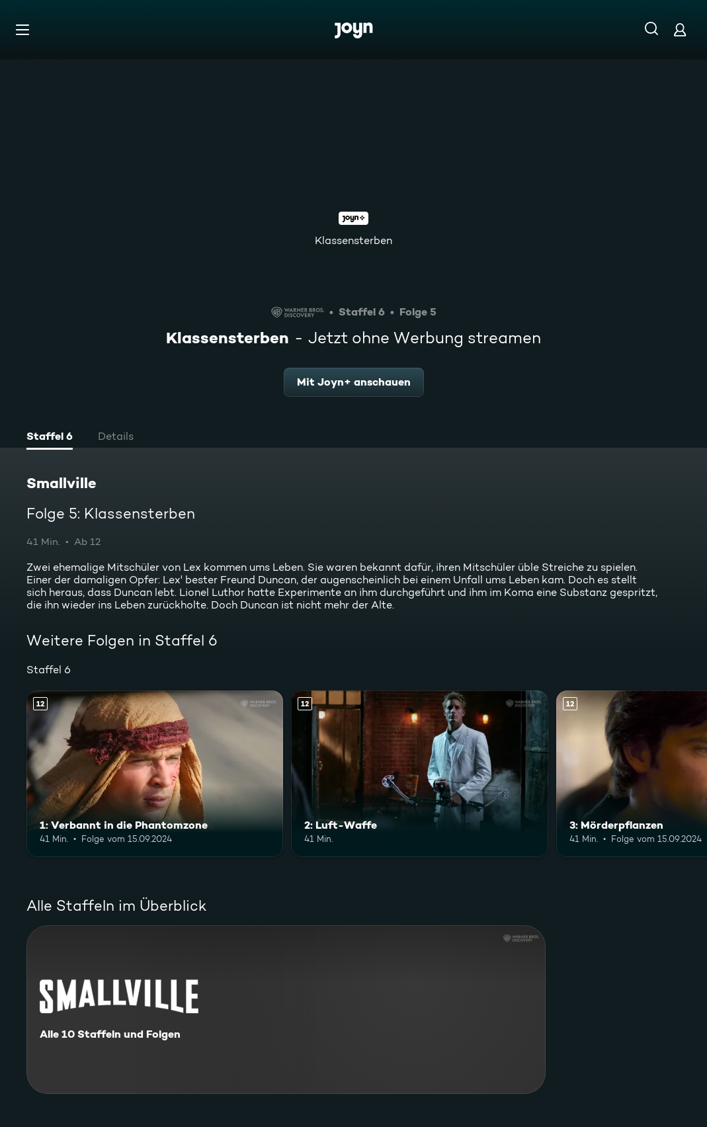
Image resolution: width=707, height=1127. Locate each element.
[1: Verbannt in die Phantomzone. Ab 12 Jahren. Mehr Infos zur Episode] (154, 773)
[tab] (49, 438)
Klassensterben (353, 240)
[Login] (680, 29)
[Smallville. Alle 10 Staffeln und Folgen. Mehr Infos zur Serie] (286, 1009)
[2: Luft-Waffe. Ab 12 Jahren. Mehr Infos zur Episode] (419, 773)
